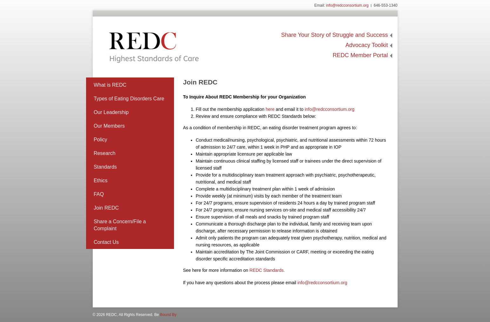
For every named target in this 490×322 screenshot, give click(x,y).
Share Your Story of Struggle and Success (334, 35)
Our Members (109, 126)
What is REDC (110, 85)
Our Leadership (111, 112)
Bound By (168, 314)
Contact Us (106, 242)
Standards (105, 167)
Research (104, 153)
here (269, 109)
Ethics (101, 180)
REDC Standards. (267, 270)
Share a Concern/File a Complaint (120, 225)
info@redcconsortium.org (347, 5)
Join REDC (106, 208)
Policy (100, 139)
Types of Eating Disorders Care (129, 98)
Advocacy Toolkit (367, 45)
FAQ (99, 194)
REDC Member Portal (360, 55)
